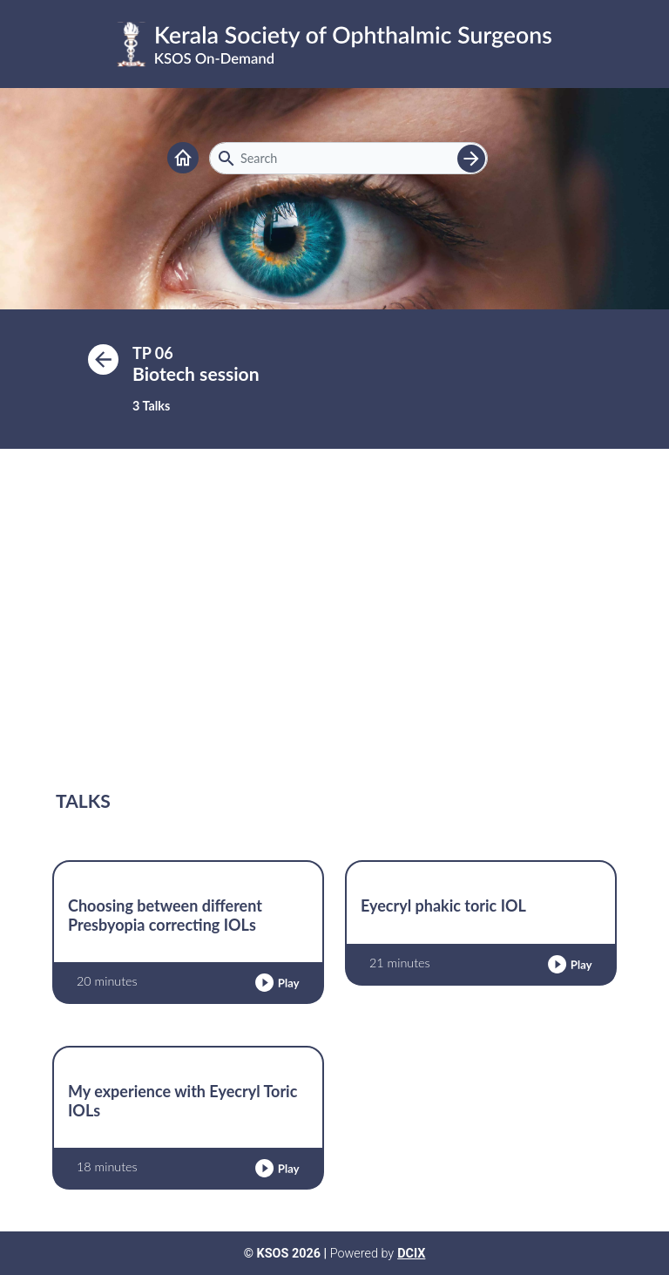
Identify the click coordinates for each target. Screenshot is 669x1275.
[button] (276, 982)
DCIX (411, 1253)
